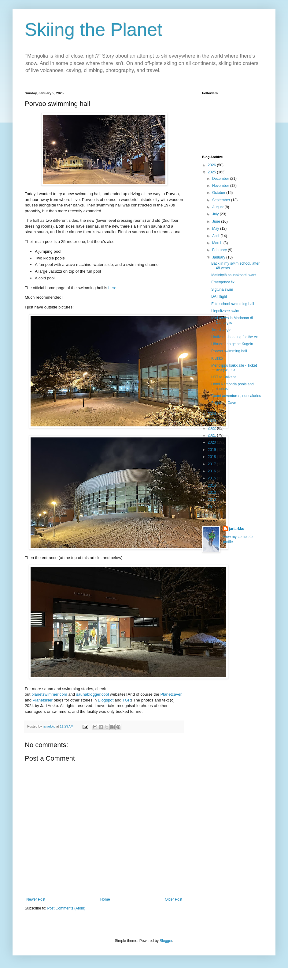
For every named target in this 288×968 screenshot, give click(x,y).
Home (105, 899)
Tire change (221, 329)
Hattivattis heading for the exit (235, 337)
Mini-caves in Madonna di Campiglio (232, 320)
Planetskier (43, 700)
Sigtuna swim (222, 289)
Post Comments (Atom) (66, 908)
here (112, 287)
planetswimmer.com (49, 694)
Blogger (166, 941)
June (216, 221)
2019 (212, 450)
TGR (126, 700)
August (218, 207)
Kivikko (217, 358)
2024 (212, 414)
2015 (212, 478)
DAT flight (219, 296)
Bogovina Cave (223, 403)
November (221, 185)
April (216, 236)
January (219, 257)
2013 (212, 492)
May (216, 228)
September (221, 200)
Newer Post (35, 899)
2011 (212, 507)
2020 (212, 442)
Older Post (173, 899)
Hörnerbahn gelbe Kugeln (232, 344)
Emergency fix (222, 282)
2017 (212, 464)
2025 (212, 172)
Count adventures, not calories (236, 396)
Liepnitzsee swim (225, 311)
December (221, 178)
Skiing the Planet (93, 29)
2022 (212, 428)
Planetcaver (171, 694)
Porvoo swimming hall (229, 351)
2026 (212, 165)
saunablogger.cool (92, 694)
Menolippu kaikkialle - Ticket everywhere (234, 367)
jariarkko (236, 529)
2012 (212, 499)
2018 (212, 457)
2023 (212, 421)
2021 (212, 435)
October (219, 193)
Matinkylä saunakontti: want (233, 275)
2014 (212, 485)
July (216, 214)
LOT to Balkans (224, 377)
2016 (212, 471)
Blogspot (105, 700)
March (217, 243)
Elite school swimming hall (232, 304)
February (220, 250)
